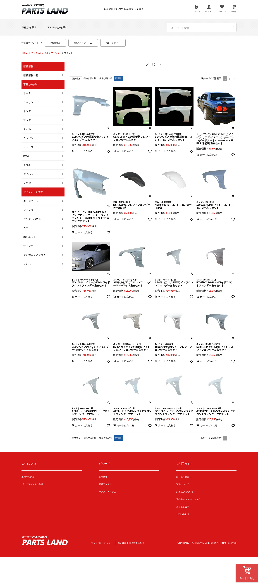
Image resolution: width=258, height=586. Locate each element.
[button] (233, 78)
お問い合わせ (182, 514)
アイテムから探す (57, 27)
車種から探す (29, 27)
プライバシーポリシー (102, 543)
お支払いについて (185, 492)
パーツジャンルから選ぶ (33, 484)
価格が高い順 (105, 78)
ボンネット (29, 236)
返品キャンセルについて (188, 499)
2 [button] (229, 78)
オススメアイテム (107, 492)
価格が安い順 (89, 78)
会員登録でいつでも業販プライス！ (124, 9)
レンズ (27, 263)
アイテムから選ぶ (40, 53)
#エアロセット (113, 43)
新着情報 (103, 477)
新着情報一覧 (30, 75)
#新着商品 (55, 43)
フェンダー (56, 53)
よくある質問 (182, 506)
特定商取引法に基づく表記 (131, 543)
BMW (26, 156)
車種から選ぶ (28, 477)
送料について (182, 484)
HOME (25, 53)
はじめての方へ (183, 477)
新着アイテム (105, 484)
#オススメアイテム (83, 43)
